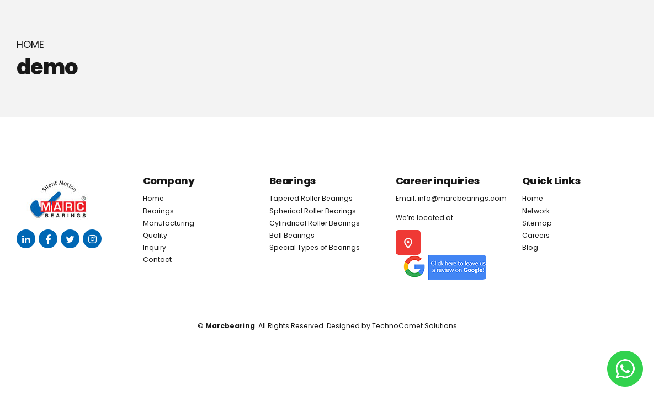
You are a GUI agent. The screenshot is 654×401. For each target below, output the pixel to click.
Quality (155, 235)
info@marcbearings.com (462, 198)
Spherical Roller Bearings (312, 211)
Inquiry (154, 247)
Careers (536, 235)
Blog (530, 247)
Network (536, 211)
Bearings (158, 211)
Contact (157, 259)
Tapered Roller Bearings (311, 198)
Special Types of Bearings (314, 247)
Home (30, 45)
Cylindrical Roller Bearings (314, 223)
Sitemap (537, 223)
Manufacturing (168, 223)
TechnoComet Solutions (414, 325)
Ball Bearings (292, 235)
